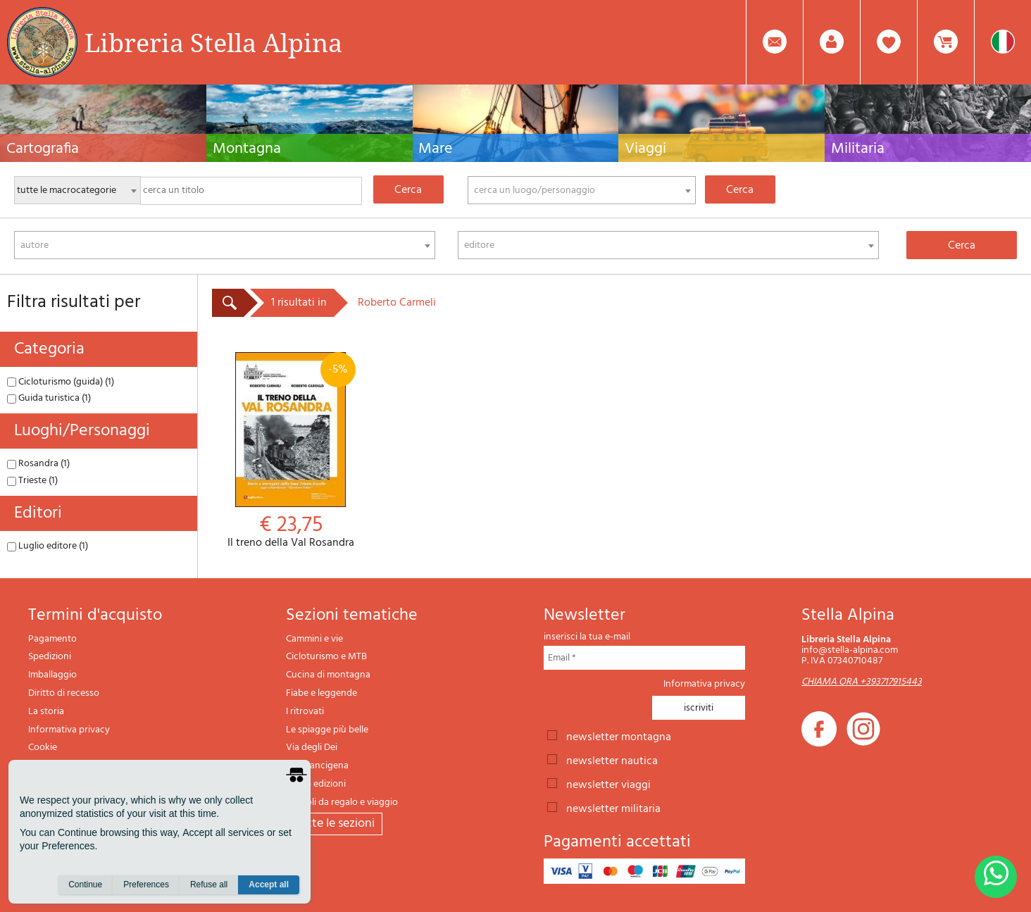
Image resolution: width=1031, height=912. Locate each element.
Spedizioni (49, 656)
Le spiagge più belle (327, 730)
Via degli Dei (311, 747)
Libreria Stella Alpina (213, 42)
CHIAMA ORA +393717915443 (861, 682)
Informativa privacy (69, 730)
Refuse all (208, 884)
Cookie (42, 747)
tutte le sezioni (334, 823)
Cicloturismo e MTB (326, 656)
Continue (85, 884)
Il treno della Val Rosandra (291, 451)
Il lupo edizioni (316, 784)
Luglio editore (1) (47, 546)
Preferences (146, 884)
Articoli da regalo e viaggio (342, 802)
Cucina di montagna (328, 675)
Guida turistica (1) (49, 398)
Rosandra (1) (38, 464)
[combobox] (582, 190)
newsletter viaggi (608, 784)
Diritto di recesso (63, 693)
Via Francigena (317, 765)
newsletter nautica (612, 760)
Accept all (269, 884)
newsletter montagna (618, 736)
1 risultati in (299, 303)
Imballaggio (52, 675)
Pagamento (52, 639)
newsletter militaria (613, 808)
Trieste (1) (32, 481)
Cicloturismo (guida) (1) (60, 382)
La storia (46, 711)
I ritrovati (305, 711)
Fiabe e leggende (321, 693)
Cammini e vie (314, 639)
